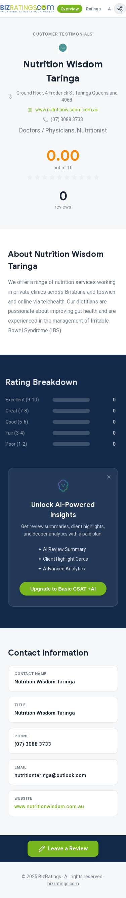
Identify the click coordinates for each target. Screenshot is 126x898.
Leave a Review (63, 848)
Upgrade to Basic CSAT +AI (63, 589)
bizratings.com (63, 883)
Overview (69, 8)
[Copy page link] (120, 8)
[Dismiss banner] (109, 477)
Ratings (93, 8)
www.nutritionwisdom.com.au (63, 109)
